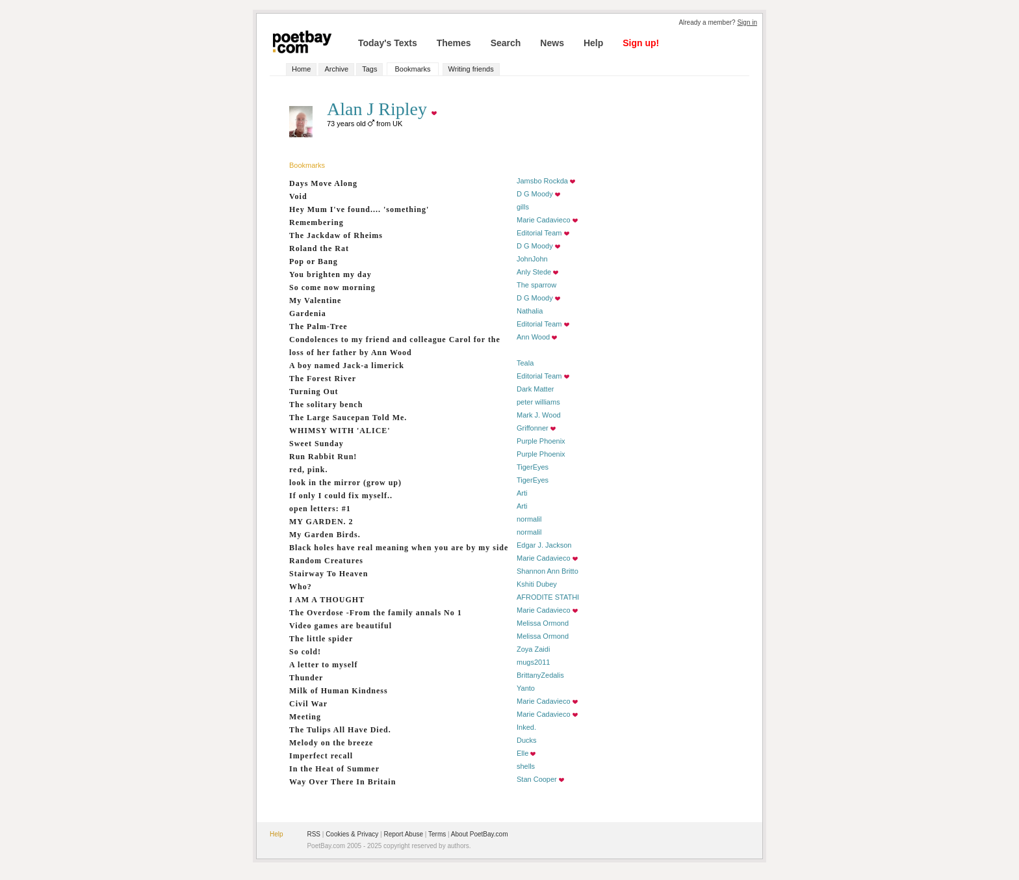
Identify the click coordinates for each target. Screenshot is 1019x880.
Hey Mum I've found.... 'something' (359, 209)
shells (526, 766)
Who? (300, 586)
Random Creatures (326, 560)
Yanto (526, 688)
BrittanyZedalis (540, 675)
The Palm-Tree (318, 326)
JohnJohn (532, 259)
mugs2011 (533, 662)
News (552, 43)
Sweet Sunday (316, 443)
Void (298, 196)
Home (301, 69)
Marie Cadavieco (544, 220)
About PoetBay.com (479, 834)
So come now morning (332, 287)
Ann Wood (533, 337)
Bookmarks (412, 69)
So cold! (305, 651)
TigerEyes (532, 467)
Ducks (527, 740)
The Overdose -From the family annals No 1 (375, 612)
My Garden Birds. (325, 534)
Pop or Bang (313, 261)
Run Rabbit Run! (323, 456)
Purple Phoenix (541, 441)
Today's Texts (387, 43)
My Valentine (315, 300)
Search (506, 43)
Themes (454, 43)
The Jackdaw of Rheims (336, 235)
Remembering (316, 222)
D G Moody (535, 194)
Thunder (306, 677)
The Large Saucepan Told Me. (348, 417)
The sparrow (536, 285)
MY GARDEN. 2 (321, 521)
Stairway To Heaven (328, 573)
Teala (525, 363)
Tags (369, 69)
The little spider (321, 638)
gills (523, 207)
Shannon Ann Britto (547, 571)
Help (593, 43)
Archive (336, 69)
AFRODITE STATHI (548, 597)
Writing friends (471, 69)
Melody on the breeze (331, 742)
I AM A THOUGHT (327, 599)
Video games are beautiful (340, 625)
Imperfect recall (321, 755)
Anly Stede (534, 272)
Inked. (526, 727)
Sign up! (641, 43)
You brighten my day (330, 274)
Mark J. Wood (539, 415)
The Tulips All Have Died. (340, 729)
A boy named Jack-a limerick (346, 365)
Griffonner (532, 428)
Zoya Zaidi (533, 649)
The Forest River (322, 378)
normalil (529, 519)
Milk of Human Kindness (338, 690)
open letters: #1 (320, 508)
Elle (522, 753)
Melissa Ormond (543, 623)
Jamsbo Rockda (542, 181)
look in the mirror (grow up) (345, 482)
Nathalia (530, 311)
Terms (437, 834)
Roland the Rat (319, 248)
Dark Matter (535, 389)
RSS (313, 834)
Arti (522, 493)
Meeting (305, 716)
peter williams (538, 402)
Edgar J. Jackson (544, 545)
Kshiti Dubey (537, 584)
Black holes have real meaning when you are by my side (398, 547)
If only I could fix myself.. (341, 495)
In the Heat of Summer (334, 768)
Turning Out (314, 391)
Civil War (308, 703)
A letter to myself (323, 664)
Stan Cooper (537, 779)
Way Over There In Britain (342, 781)
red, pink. (308, 469)
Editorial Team (539, 233)
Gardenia (307, 313)
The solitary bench (326, 404)
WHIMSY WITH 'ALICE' (340, 430)
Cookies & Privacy (352, 834)
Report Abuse (403, 834)
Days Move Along (323, 183)
